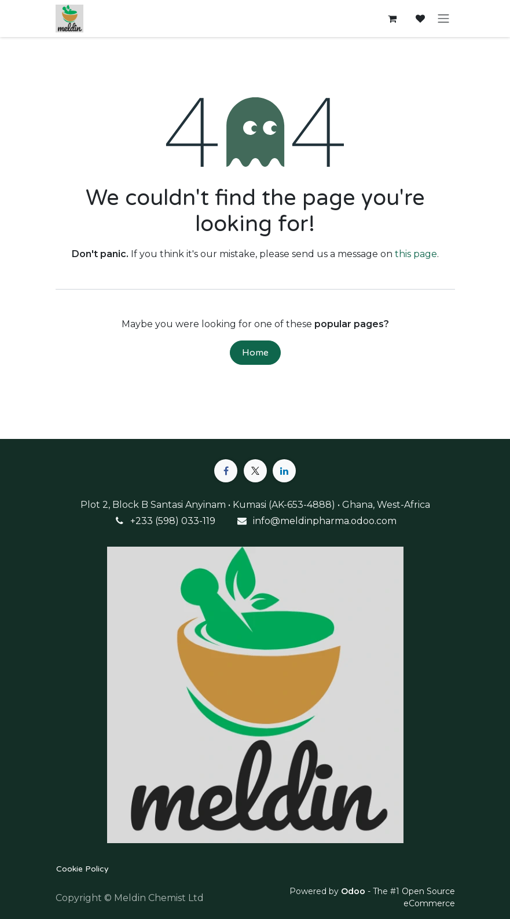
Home (255, 352)
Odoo (354, 891)
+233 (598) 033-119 (172, 520)
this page (416, 253)
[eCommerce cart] (392, 18)
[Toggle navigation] (443, 19)
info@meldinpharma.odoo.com (325, 520)
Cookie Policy (82, 869)
